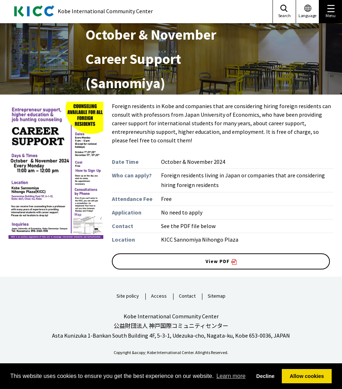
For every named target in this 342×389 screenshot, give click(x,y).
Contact (187, 296)
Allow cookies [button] (307, 376)
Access (159, 296)
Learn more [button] (230, 376)
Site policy (127, 296)
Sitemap (217, 296)
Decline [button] (265, 376)
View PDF (221, 261)
